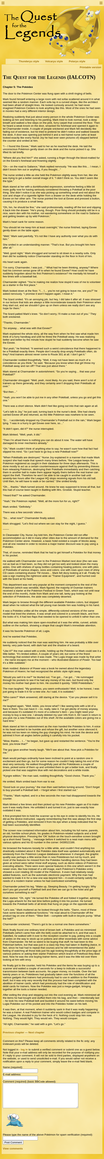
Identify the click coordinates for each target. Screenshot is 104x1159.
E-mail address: (12, 1074)
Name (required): (13, 1067)
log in (24, 1049)
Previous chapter (13, 1032)
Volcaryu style (54, 61)
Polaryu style (77, 61)
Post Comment (13, 1147)
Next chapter (36, 1032)
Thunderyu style (29, 61)
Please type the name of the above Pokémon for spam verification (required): (48, 1139)
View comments (13, 1153)
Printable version (90, 67)
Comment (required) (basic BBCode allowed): (29, 1081)
